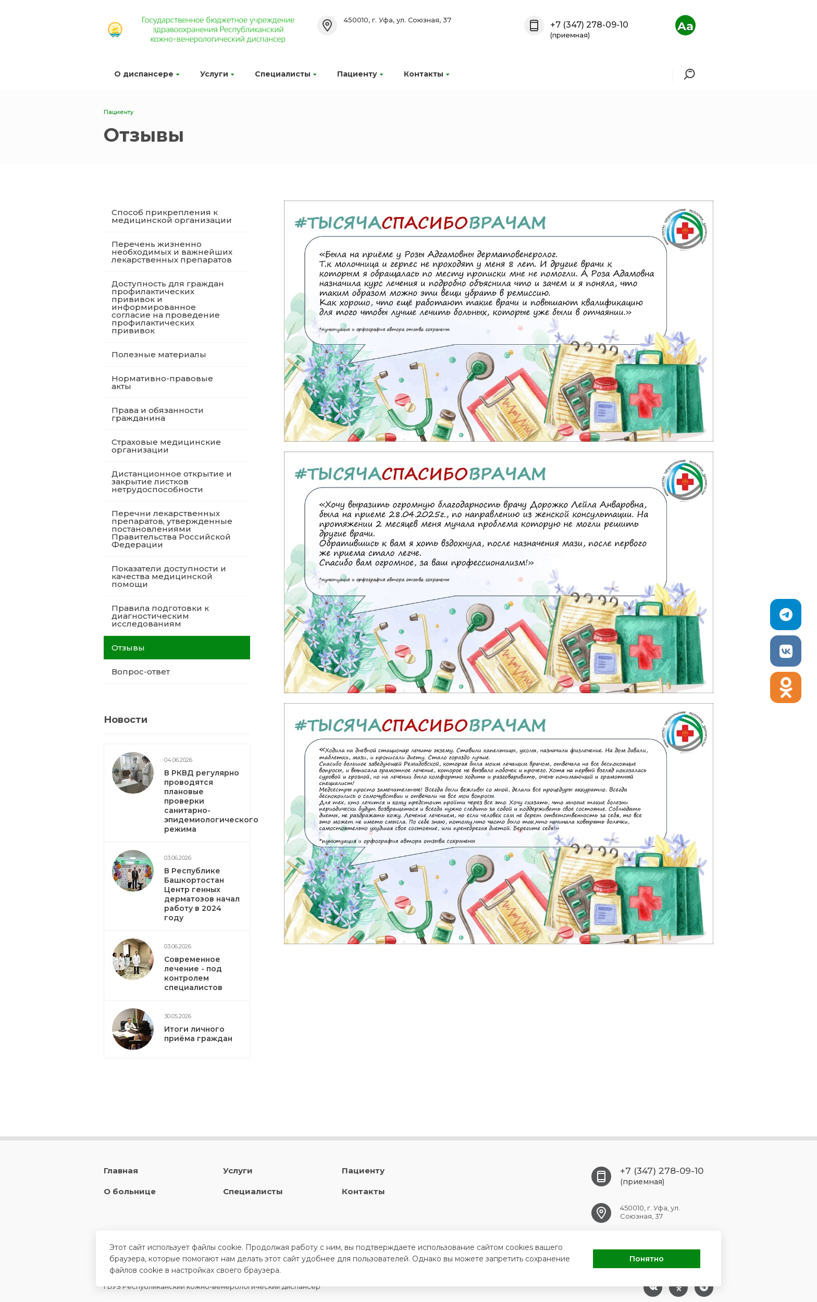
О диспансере (146, 74)
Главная (121, 1170)
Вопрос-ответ (141, 672)
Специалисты (285, 74)
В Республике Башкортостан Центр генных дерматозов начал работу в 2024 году (202, 894)
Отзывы (128, 648)
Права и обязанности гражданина (158, 414)
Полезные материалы (159, 354)
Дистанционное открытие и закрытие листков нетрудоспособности (172, 481)
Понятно (646, 1258)
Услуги (217, 74)
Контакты (426, 74)
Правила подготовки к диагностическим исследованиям (160, 616)
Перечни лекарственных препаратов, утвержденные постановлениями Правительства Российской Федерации (172, 528)
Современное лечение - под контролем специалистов (193, 973)
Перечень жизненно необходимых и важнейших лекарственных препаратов (172, 252)
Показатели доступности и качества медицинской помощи (169, 576)
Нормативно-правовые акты (162, 382)
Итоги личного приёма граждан (198, 1033)
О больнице (130, 1191)
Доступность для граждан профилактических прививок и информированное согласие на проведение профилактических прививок (168, 307)
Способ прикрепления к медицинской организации (172, 216)
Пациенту (360, 74)
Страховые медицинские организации (166, 446)
